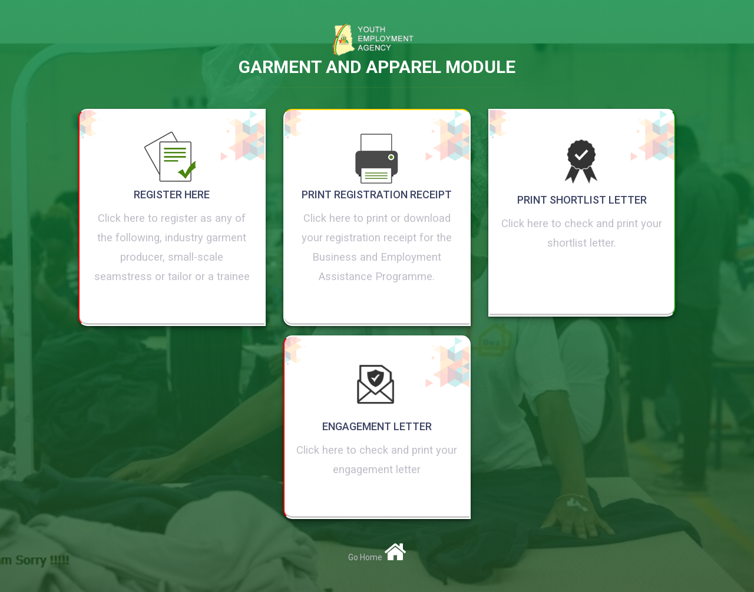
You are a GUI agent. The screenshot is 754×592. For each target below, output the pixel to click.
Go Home (377, 557)
